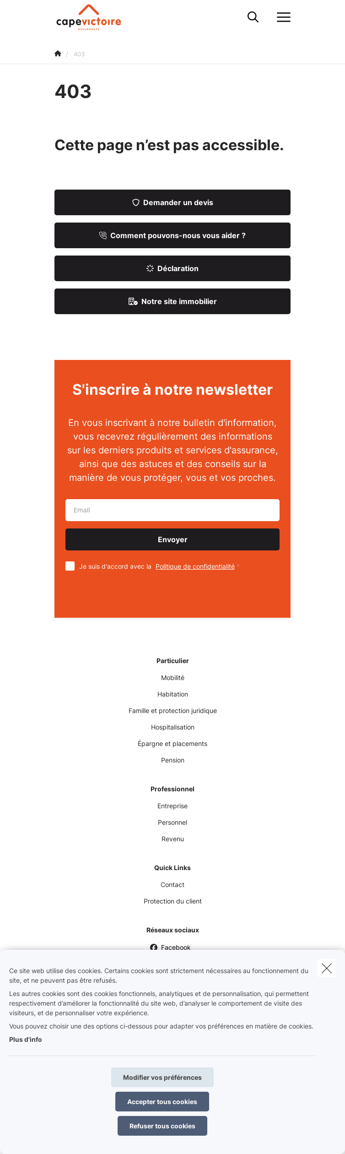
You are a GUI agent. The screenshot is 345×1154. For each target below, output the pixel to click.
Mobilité (172, 677)
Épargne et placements (172, 743)
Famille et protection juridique (173, 710)
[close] (327, 968)
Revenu (173, 839)
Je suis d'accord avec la (161, 566)
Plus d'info (25, 1039)
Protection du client (173, 901)
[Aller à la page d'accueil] (94, 17)
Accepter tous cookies (162, 1101)
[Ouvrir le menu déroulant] (281, 17)
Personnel (172, 822)
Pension (172, 760)
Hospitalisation (172, 727)
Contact (172, 884)
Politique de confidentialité (195, 566)
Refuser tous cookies (162, 1126)
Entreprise (172, 806)
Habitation (172, 694)
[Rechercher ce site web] (253, 17)
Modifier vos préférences (162, 1077)
